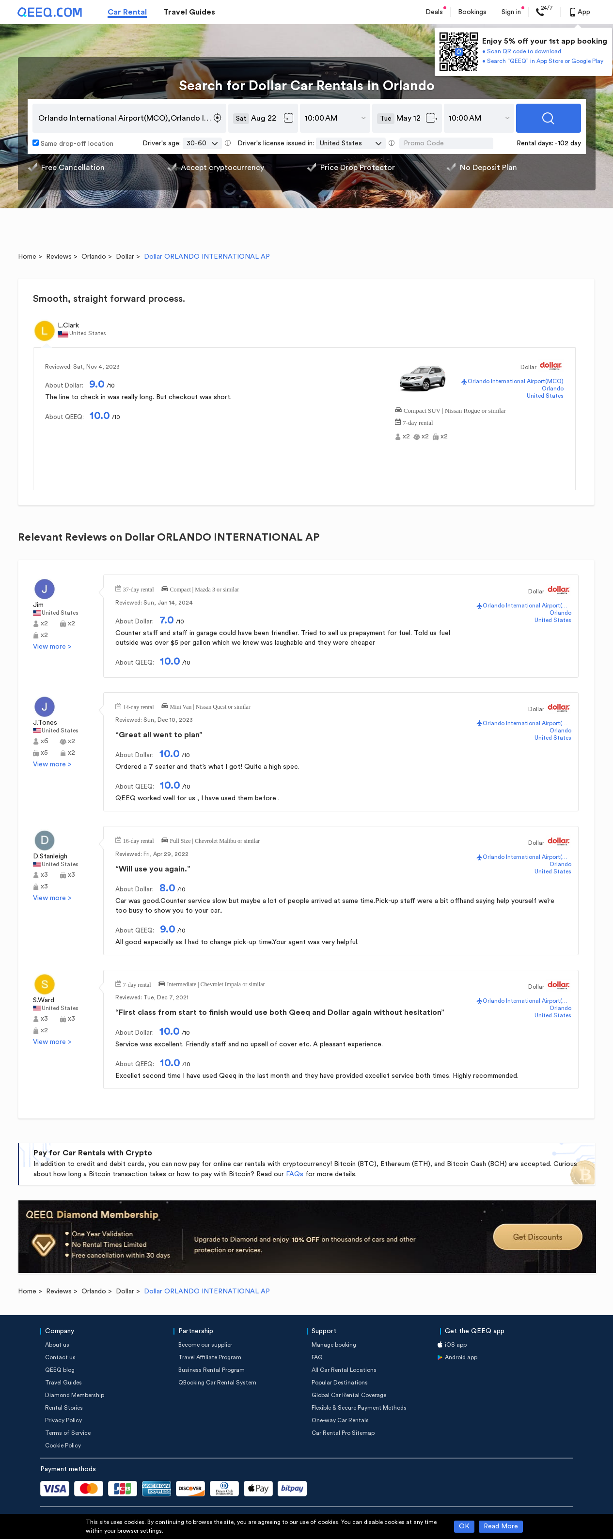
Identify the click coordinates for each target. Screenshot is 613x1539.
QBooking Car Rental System (217, 1382)
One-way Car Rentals (340, 1420)
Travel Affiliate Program (209, 1357)
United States (545, 396)
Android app (461, 1357)
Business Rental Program (211, 1370)
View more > (52, 646)
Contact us (60, 1357)
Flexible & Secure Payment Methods (359, 1408)
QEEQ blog (60, 1370)
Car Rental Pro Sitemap (343, 1433)
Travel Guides (189, 12)
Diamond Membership (74, 1395)
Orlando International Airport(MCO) (516, 381)
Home (27, 256)
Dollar (125, 256)
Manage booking (334, 1345)
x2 (406, 436)
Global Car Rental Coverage (349, 1395)
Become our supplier (205, 1345)
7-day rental (418, 422)
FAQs (294, 1174)
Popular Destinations (340, 1382)
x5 (44, 752)
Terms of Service (68, 1433)
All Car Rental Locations (344, 1370)
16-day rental (138, 840)
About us (57, 1345)
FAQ (317, 1357)
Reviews (59, 256)
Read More (501, 1526)
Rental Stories (64, 1408)
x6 (44, 741)
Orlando (93, 256)
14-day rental (138, 706)
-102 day (568, 143)
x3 (44, 874)
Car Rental (127, 12)
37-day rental (138, 588)
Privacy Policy (63, 1420)
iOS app (456, 1345)
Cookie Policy (63, 1445)
